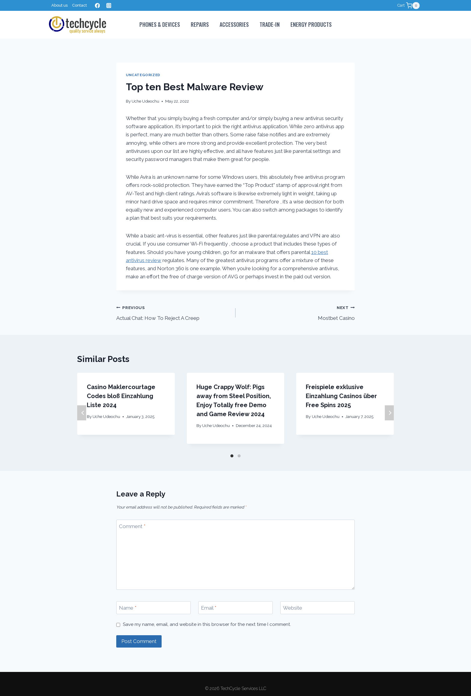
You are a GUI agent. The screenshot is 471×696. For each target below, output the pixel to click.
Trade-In (270, 24)
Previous (81, 412)
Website (292, 608)
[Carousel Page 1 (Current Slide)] (231, 455)
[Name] (153, 607)
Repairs (200, 24)
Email (208, 608)
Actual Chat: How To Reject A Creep (173, 312)
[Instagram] (109, 6)
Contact (79, 5)
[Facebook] (97, 6)
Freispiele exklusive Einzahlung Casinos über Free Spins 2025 (341, 396)
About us (59, 5)
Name (127, 608)
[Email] (235, 607)
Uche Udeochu (145, 101)
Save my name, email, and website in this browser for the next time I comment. (207, 624)
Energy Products (311, 24)
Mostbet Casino (298, 312)
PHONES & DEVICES (159, 24)
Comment (132, 526)
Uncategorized (143, 75)
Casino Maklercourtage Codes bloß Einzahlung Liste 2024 (121, 396)
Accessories (234, 24)
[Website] (317, 607)
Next (389, 412)
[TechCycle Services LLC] (77, 24)
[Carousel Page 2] (239, 455)
